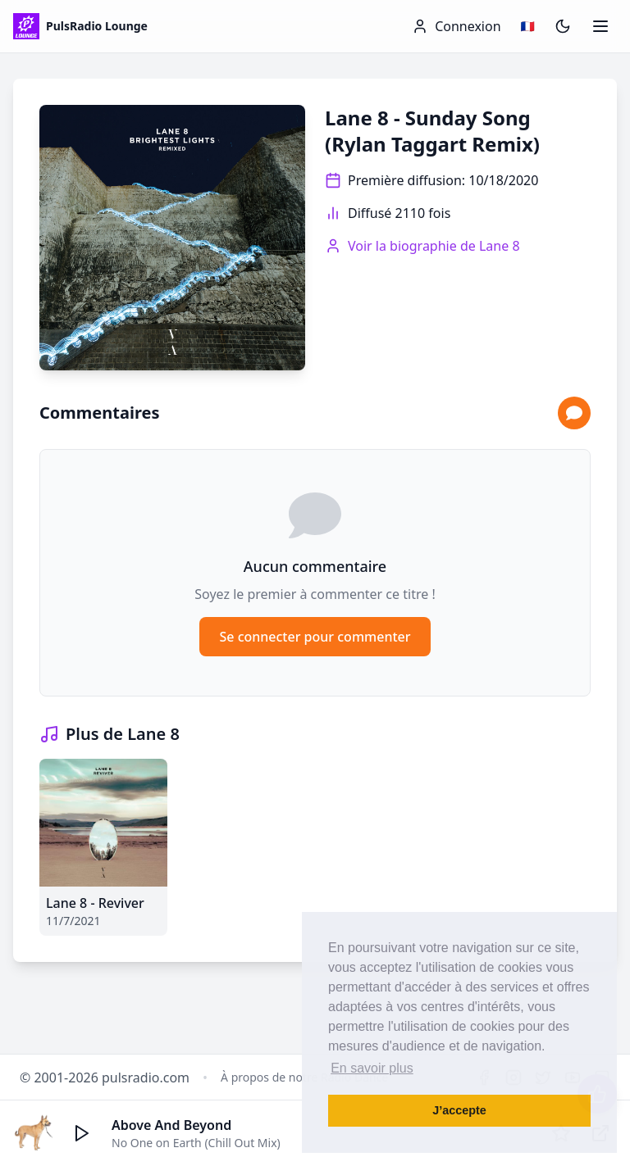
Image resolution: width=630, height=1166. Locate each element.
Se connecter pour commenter (314, 637)
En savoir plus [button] (372, 1068)
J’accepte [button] (459, 1110)
